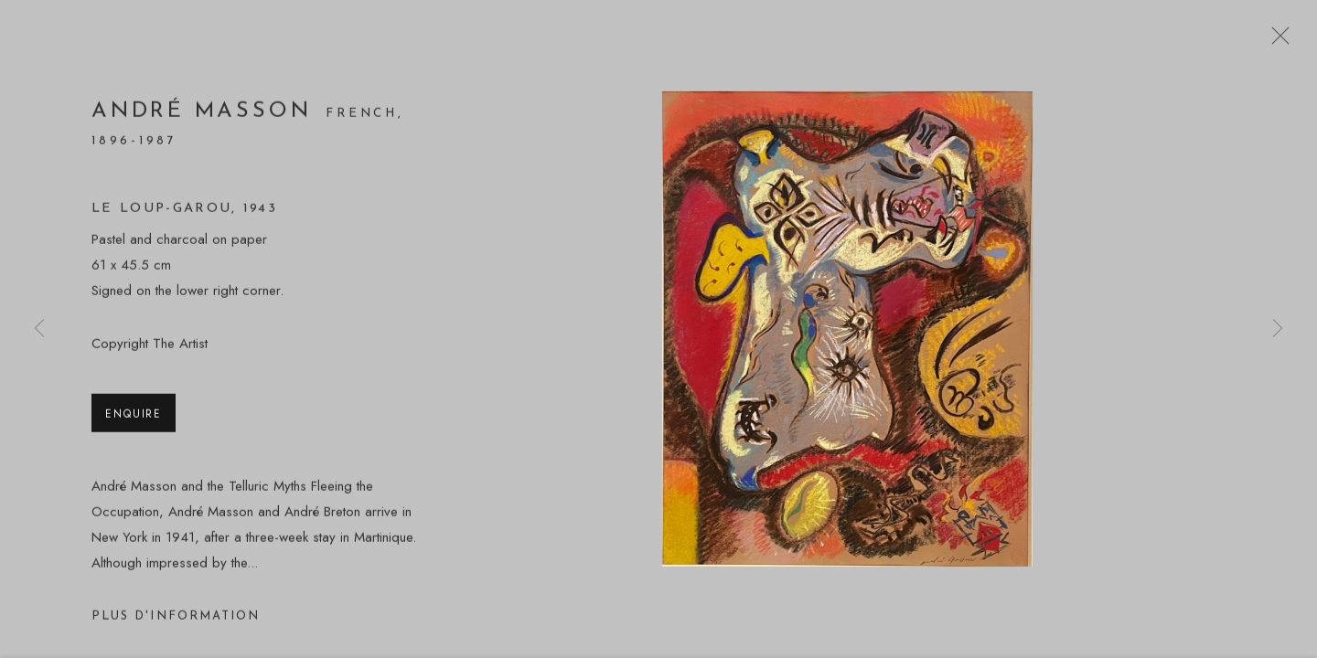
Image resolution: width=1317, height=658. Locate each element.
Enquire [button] (133, 417)
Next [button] (1277, 329)
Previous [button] (39, 329)
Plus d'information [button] (175, 620)
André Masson (201, 115)
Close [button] (1276, 41)
